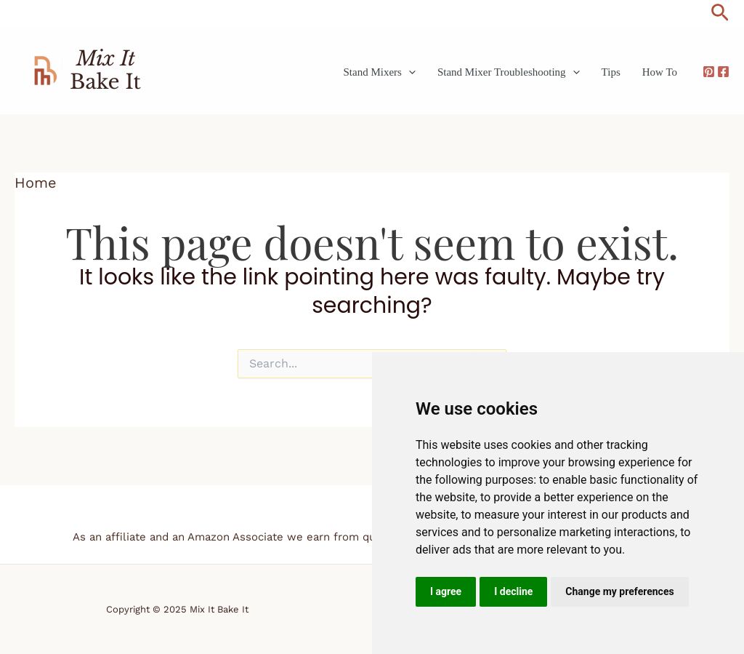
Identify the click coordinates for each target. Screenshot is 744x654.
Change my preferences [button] (619, 591)
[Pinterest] (709, 71)
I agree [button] (445, 591)
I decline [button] (513, 591)
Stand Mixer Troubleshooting (508, 72)
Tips (611, 72)
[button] (720, 13)
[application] (409, 72)
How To (659, 72)
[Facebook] (723, 71)
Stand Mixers (379, 72)
